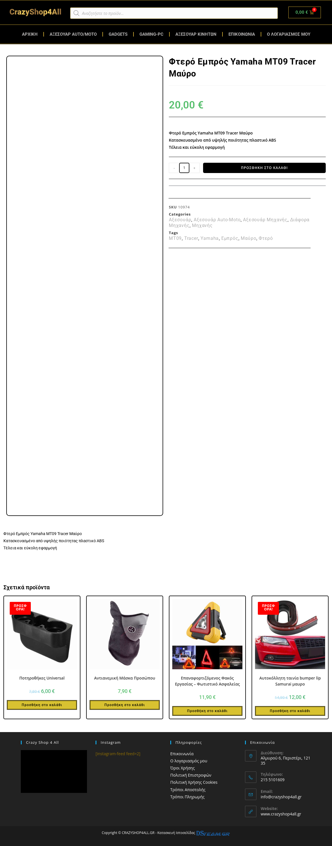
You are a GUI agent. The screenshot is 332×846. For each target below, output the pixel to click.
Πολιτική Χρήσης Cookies (194, 782)
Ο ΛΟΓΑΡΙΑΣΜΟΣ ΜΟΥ (288, 34)
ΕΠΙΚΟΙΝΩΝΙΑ (241, 34)
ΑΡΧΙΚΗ (30, 34)
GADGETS (118, 34)
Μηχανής (202, 225)
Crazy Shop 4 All (42, 742)
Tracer (191, 238)
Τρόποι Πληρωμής (187, 796)
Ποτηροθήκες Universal (42, 678)
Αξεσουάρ (180, 219)
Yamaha (210, 238)
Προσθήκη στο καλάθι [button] (42, 705)
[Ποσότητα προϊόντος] (184, 168)
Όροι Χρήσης (182, 768)
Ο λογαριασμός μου (188, 760)
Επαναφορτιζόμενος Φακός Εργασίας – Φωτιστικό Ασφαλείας (207, 681)
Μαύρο (248, 238)
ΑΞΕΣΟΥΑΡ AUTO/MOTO (73, 34)
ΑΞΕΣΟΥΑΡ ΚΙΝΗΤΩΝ (195, 34)
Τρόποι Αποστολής (187, 789)
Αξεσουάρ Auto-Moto (217, 219)
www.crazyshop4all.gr (281, 814)
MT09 (175, 238)
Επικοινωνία (181, 753)
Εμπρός (229, 238)
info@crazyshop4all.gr (281, 796)
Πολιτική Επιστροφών (190, 775)
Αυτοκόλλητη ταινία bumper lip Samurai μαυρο (290, 681)
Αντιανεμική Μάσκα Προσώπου (124, 678)
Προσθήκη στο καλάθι (264, 167)
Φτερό (266, 238)
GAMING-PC (151, 34)
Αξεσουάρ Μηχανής (265, 219)
